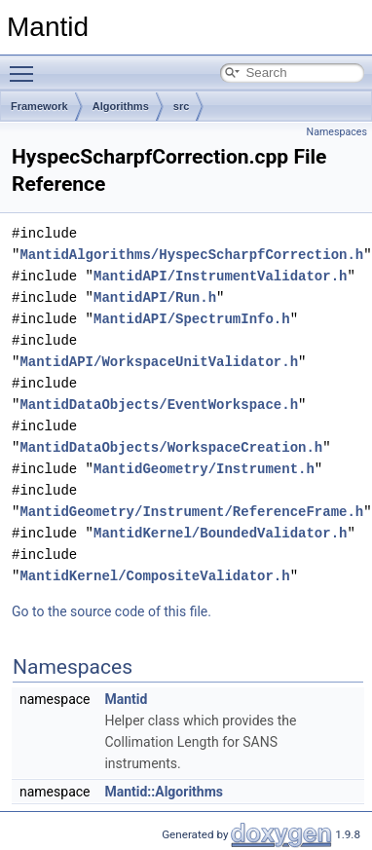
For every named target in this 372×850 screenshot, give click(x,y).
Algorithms (121, 106)
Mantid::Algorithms (163, 791)
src (181, 106)
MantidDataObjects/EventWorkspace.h (158, 404)
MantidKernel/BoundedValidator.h (220, 533)
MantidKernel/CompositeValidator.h (154, 576)
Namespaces (337, 132)
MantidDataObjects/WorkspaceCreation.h (170, 447)
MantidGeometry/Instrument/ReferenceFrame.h (191, 511)
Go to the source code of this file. (111, 611)
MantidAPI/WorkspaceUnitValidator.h (158, 361)
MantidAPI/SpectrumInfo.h (191, 319)
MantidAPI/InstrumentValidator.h (220, 276)
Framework (39, 106)
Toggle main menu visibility (26, 65)
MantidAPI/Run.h (154, 297)
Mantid (125, 699)
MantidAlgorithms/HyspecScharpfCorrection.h (191, 254)
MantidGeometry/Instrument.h (204, 469)
